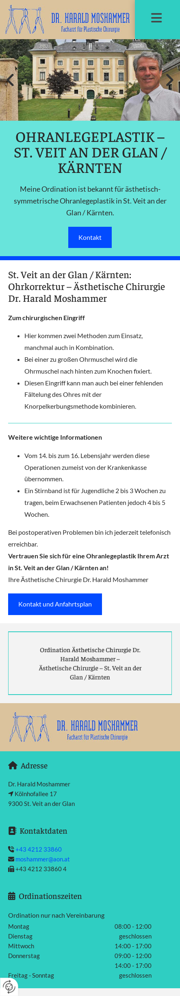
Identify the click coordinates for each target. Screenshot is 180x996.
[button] (156, 19)
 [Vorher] (12, 80)
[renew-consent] (9, 987)
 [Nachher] (168, 80)
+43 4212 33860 (38, 849)
